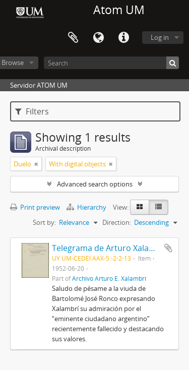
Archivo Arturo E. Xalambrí (109, 278)
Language (98, 37)
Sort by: (44, 222)
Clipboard (73, 37)
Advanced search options (95, 184)
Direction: (116, 222)
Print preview (35, 207)
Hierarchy (87, 207)
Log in (160, 37)
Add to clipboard (168, 248)
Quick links (123, 37)
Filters (32, 111)
